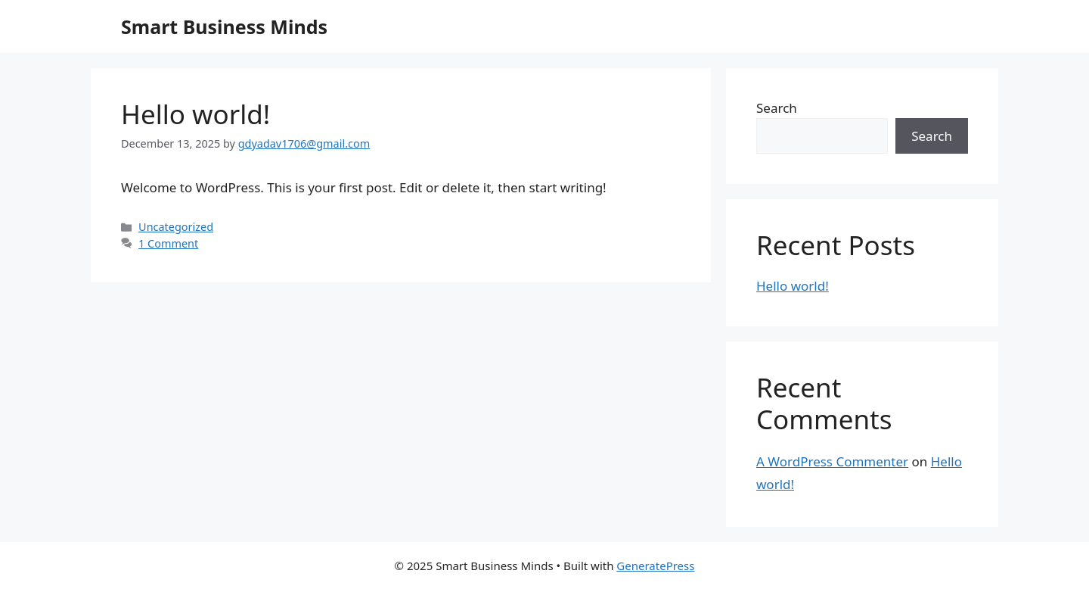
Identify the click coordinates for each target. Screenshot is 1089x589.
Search (776, 108)
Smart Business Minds (224, 26)
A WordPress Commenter (832, 461)
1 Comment (168, 243)
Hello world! (195, 114)
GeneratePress (655, 565)
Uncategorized (175, 227)
